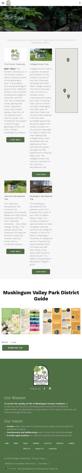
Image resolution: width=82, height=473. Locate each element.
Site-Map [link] (43, 463)
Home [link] (8, 26)
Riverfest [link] (60, 443)
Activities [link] (47, 443)
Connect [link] (72, 443)
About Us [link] (26, 448)
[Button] (3, 3)
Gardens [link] (36, 443)
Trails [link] (25, 443)
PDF (5, 342)
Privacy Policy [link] (38, 458)
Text (13, 342)
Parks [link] (16, 443)
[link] (8, 3)
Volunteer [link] (53, 448)
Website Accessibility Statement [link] (20, 463)
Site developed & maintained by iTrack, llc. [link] (32, 469)
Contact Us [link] (39, 448)
